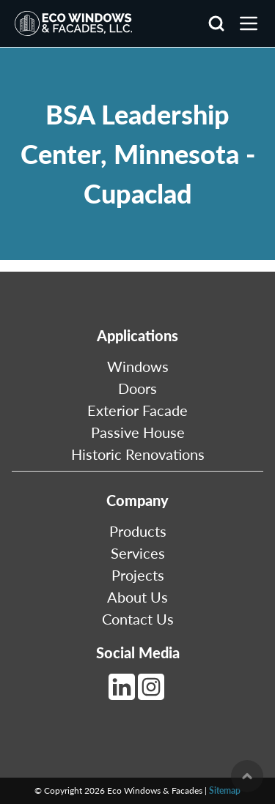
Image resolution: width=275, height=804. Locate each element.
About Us (137, 597)
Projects (137, 575)
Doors (137, 388)
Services (138, 553)
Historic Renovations (138, 454)
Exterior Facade (137, 410)
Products (137, 531)
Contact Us (138, 619)
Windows (138, 366)
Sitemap (225, 790)
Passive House (138, 432)
